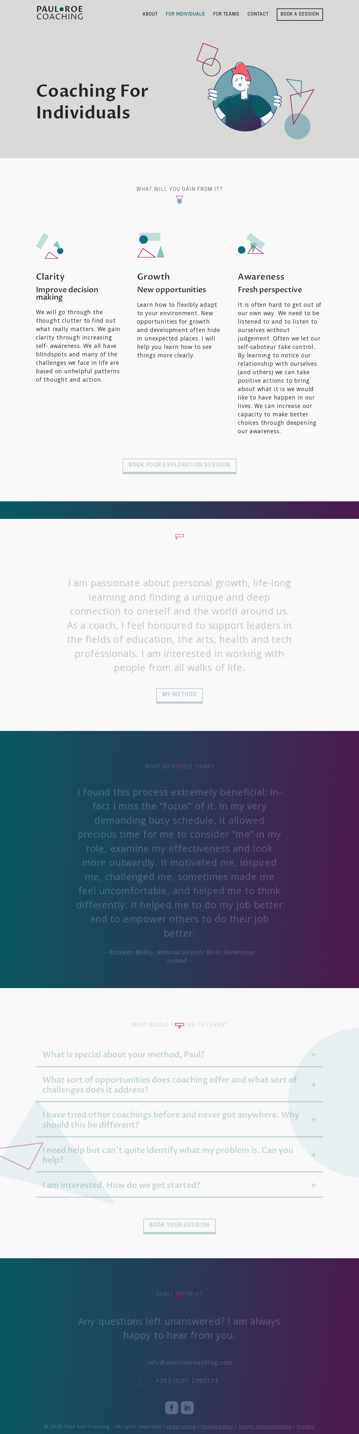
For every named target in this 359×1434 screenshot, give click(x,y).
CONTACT (258, 14)
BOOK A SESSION (300, 14)
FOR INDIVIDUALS (185, 14)
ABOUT (150, 14)
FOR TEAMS (226, 14)
